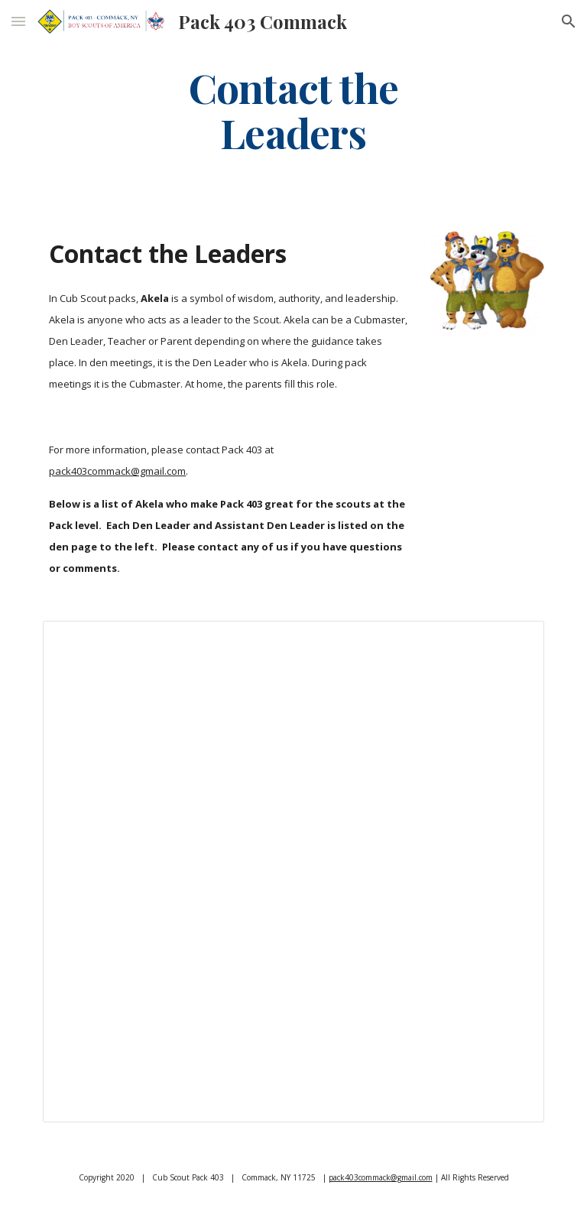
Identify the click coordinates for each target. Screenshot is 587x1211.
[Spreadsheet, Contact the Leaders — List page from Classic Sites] (293, 871)
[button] (18, 21)
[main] (293, 109)
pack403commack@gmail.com (117, 471)
